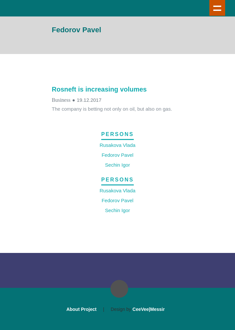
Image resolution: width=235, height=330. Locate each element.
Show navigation (217, 8)
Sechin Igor (117, 165)
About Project (81, 309)
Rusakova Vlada (117, 145)
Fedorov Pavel (117, 155)
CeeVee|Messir (148, 309)
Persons (117, 134)
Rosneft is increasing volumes (99, 89)
